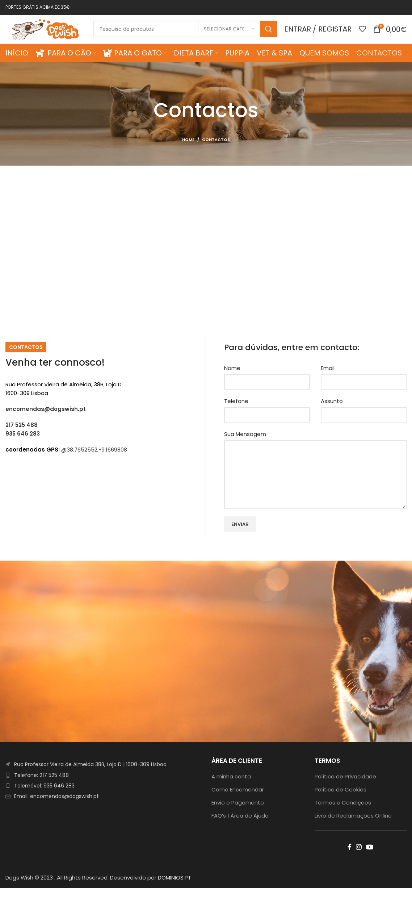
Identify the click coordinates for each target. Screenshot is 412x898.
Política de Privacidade (345, 786)
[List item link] (103, 785)
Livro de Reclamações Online (353, 825)
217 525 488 (21, 434)
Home (188, 149)
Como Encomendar (237, 799)
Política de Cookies (340, 799)
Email (328, 378)
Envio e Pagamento (237, 812)
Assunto (332, 411)
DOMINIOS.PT (174, 887)
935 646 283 (22, 443)
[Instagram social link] (359, 856)
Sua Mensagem (245, 444)
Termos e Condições (343, 812)
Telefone (236, 411)
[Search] (190, 34)
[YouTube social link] (369, 856)
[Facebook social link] (349, 856)
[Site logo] (50, 33)
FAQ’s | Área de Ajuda (240, 825)
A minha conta (231, 786)
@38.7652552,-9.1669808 (94, 459)
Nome (232, 378)
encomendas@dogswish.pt (45, 418)
